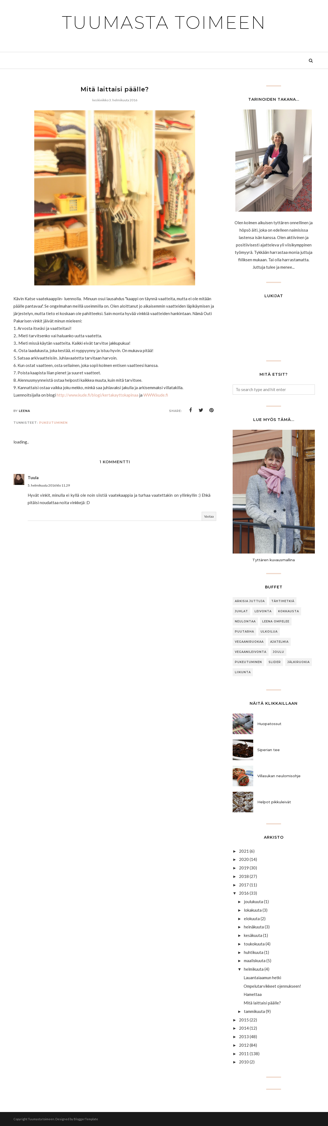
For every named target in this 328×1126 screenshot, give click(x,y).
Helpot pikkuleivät (274, 802)
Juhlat (241, 611)
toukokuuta (254, 943)
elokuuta (252, 918)
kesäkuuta (253, 935)
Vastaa (209, 516)
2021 (244, 851)
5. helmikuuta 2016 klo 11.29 (49, 485)
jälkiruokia (298, 662)
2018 (244, 876)
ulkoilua (269, 631)
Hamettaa (253, 994)
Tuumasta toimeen (164, 22)
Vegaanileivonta (250, 652)
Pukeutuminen (53, 423)
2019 (244, 867)
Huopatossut (269, 723)
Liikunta (243, 672)
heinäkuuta (254, 926)
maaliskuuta (255, 960)
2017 (244, 884)
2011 (244, 1053)
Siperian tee (268, 750)
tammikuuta (254, 1011)
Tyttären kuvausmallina (273, 560)
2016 (244, 893)
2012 (244, 1045)
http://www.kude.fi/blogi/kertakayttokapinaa (97, 394)
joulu (278, 652)
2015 (244, 1019)
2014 (244, 1028)
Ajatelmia (279, 642)
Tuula (33, 477)
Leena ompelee (275, 621)
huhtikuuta (253, 952)
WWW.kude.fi (155, 394)
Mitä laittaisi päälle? (262, 1002)
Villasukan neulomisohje (279, 776)
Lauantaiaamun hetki (262, 977)
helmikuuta (254, 969)
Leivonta (263, 611)
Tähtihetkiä (282, 601)
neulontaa (245, 621)
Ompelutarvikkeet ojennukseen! (272, 986)
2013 (244, 1036)
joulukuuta (253, 901)
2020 (244, 859)
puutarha (244, 631)
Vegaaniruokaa (249, 642)
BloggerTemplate (86, 1119)
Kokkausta (288, 611)
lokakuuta (253, 910)
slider (275, 662)
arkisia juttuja (250, 601)
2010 (244, 1061)
